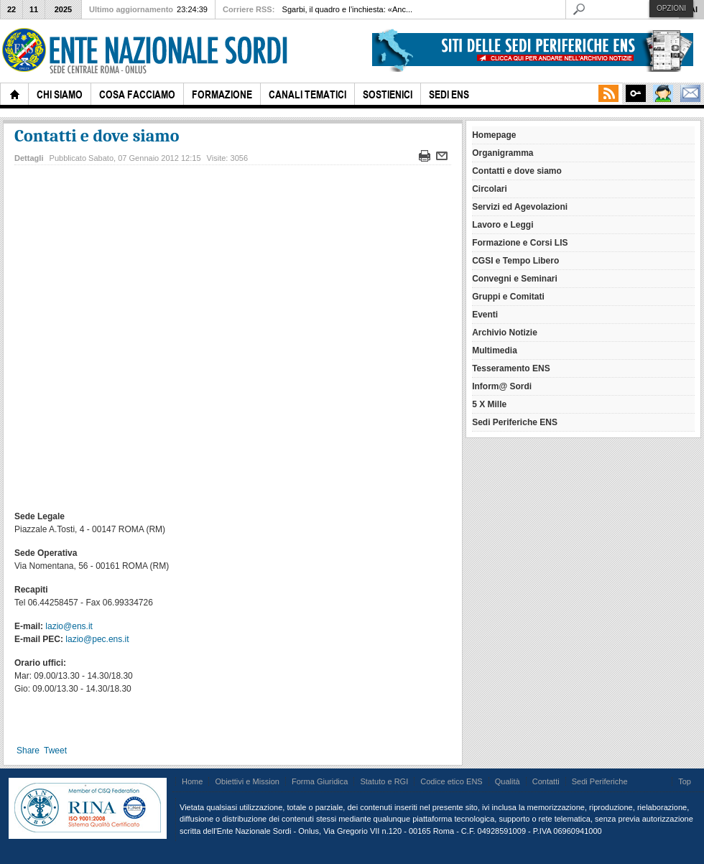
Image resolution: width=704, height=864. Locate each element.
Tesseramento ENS (511, 368)
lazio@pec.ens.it (97, 639)
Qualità (507, 781)
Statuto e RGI (384, 781)
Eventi (485, 315)
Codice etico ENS (451, 781)
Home (192, 781)
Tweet (55, 750)
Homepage (494, 135)
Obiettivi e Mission (247, 781)
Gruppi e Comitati (508, 297)
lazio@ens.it (69, 626)
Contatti (546, 781)
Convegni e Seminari (514, 279)
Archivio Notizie (504, 333)
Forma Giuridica (320, 781)
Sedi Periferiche (600, 781)
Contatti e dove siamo (96, 136)
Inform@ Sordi (502, 386)
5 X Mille (489, 404)
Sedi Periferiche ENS (514, 422)
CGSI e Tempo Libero (515, 261)
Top (684, 781)
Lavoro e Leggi (502, 225)
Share (28, 750)
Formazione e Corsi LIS (520, 243)
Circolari (489, 189)
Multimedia (494, 350)
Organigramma (502, 153)
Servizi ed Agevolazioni (520, 207)
